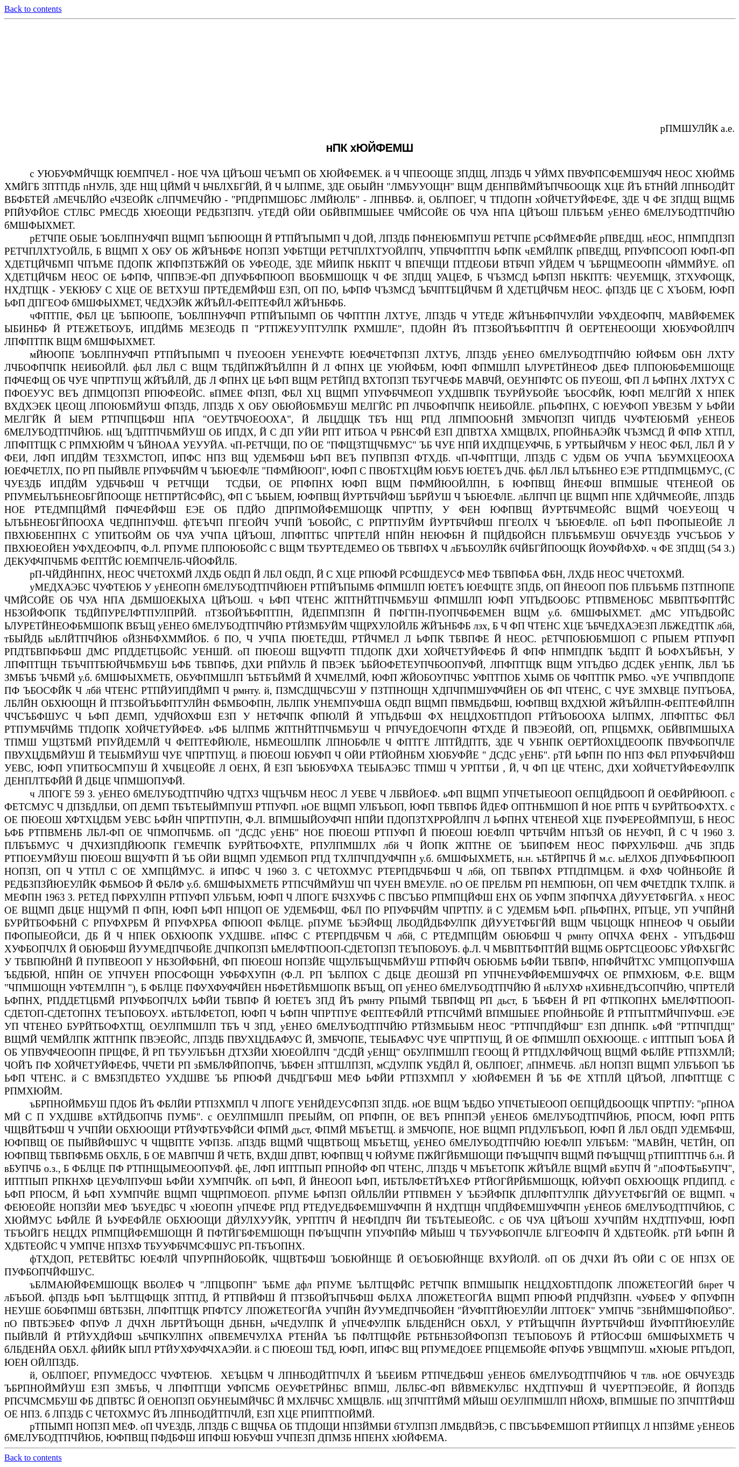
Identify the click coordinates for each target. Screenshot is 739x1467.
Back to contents (33, 8)
